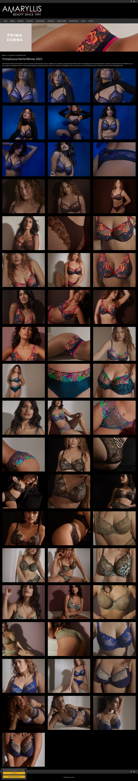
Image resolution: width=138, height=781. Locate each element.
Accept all (14, 773)
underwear (51, 21)
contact (91, 21)
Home (5, 55)
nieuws (83, 21)
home (5, 21)
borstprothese (73, 21)
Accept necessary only (14, 776)
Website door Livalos (69, 777)
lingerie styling (61, 21)
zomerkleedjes (40, 21)
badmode (20, 21)
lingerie (12, 21)
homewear (29, 21)
